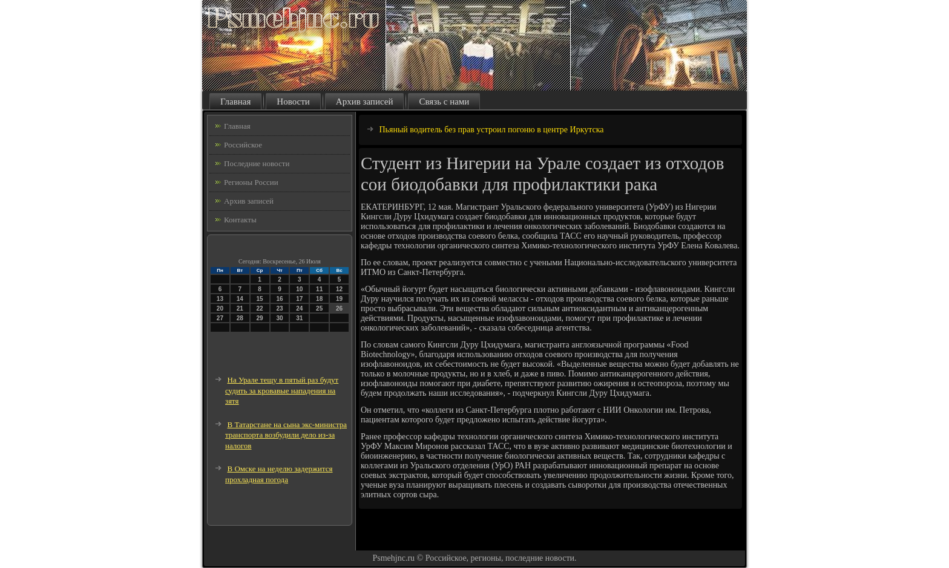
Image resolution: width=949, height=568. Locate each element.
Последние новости (256, 163)
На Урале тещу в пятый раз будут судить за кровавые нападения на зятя (281, 390)
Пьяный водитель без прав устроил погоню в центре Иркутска (491, 129)
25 (319, 308)
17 (299, 298)
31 (299, 318)
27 (220, 318)
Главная (235, 101)
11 (319, 289)
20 (220, 308)
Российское (243, 144)
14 (240, 298)
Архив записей (364, 101)
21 (240, 308)
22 (260, 308)
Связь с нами (444, 101)
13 (220, 298)
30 (279, 318)
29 (260, 318)
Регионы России (251, 182)
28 (240, 318)
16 (279, 298)
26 (339, 308)
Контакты (240, 219)
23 (279, 308)
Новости (293, 101)
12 (339, 289)
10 (299, 289)
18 (319, 298)
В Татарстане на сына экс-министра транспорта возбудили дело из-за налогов (286, 435)
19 (339, 298)
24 (299, 308)
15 (260, 298)
